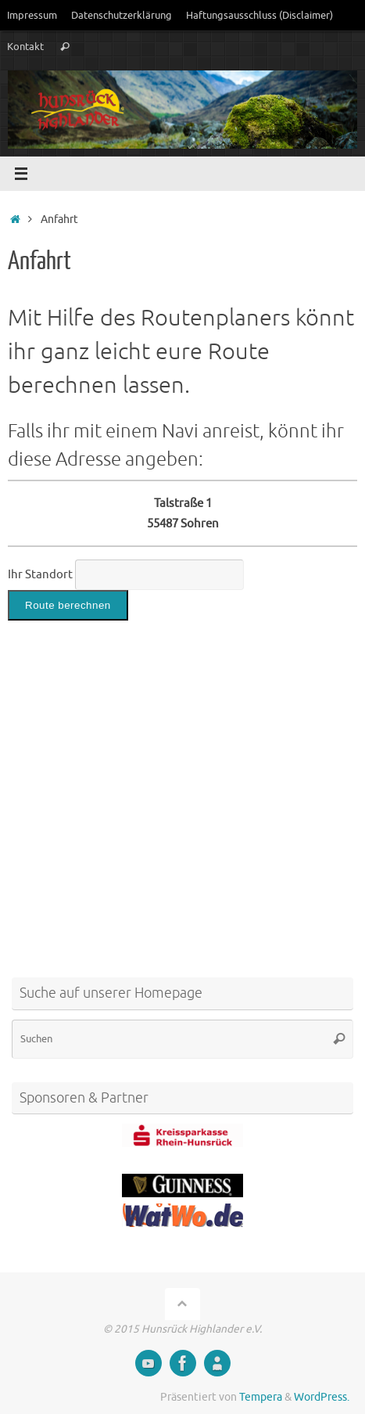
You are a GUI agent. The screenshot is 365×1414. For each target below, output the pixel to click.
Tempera (260, 1397)
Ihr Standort (40, 574)
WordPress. (321, 1397)
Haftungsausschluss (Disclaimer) (259, 15)
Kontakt (25, 46)
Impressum (32, 15)
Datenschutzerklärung (121, 15)
